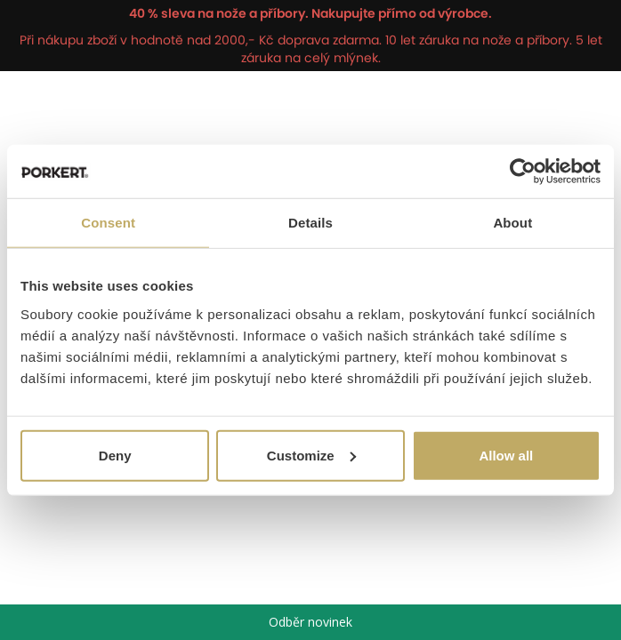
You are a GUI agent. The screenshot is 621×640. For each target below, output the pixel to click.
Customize (311, 454)
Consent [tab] (108, 222)
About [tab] (512, 222)
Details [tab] (310, 222)
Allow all (506, 454)
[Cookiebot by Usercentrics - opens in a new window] (523, 171)
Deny (115, 454)
